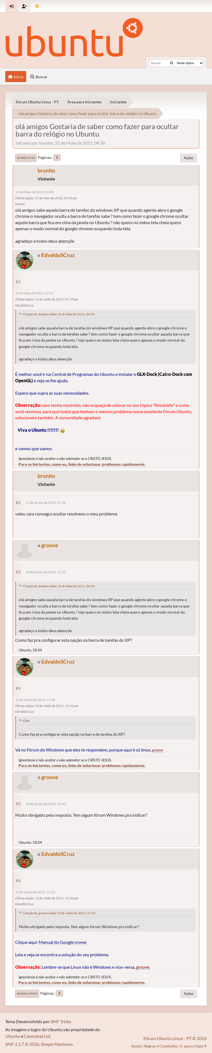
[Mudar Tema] (37, 6)
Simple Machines (57, 1044)
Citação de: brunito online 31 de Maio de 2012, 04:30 (59, 314)
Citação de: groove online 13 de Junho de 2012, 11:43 (59, 913)
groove (49, 545)
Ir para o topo (27, 993)
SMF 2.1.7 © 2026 (22, 1044)
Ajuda (136, 1046)
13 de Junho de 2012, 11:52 (35, 892)
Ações (189, 158)
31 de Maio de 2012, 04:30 (34, 192)
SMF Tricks (61, 1021)
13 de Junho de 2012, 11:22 (46, 572)
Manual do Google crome (62, 942)
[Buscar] (171, 63)
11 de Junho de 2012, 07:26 (46, 502)
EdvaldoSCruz (58, 255)
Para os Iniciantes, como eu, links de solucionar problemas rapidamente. (81, 464)
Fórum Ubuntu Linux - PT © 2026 (175, 1038)
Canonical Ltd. (37, 1036)
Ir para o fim (26, 157)
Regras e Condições (160, 1046)
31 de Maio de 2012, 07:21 (34, 293)
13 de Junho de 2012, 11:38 (35, 699)
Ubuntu (12, 1036)
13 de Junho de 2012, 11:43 (46, 804)
